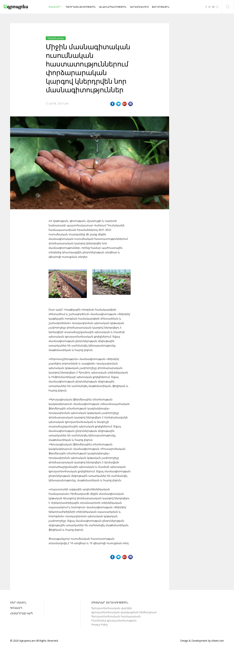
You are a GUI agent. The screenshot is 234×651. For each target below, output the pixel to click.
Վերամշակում (139, 6)
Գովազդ (16, 608)
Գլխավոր (54, 6)
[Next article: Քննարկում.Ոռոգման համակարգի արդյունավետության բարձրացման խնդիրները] (126, 572)
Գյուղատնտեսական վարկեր (111, 608)
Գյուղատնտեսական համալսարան (116, 616)
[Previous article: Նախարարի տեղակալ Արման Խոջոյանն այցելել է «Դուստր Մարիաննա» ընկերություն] (53, 572)
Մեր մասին (18, 602)
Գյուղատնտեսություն (81, 6)
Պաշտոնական (55, 38)
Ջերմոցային (161, 6)
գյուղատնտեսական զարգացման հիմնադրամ (123, 612)
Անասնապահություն (113, 6)
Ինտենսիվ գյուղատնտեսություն (113, 620)
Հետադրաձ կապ (21, 613)
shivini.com (217, 640)
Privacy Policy (99, 624)
